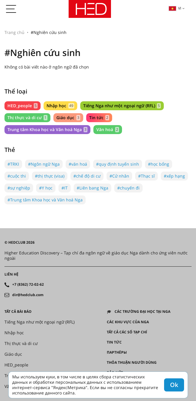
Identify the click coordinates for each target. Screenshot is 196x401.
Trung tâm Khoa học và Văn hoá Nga (47, 129)
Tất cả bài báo (18, 311)
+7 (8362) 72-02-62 (28, 284)
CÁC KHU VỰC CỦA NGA (128, 322)
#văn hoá (78, 164)
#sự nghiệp (18, 188)
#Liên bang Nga (92, 188)
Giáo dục (68, 117)
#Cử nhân (119, 176)
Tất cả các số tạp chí (127, 332)
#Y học (46, 188)
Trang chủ (14, 32)
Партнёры (117, 352)
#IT (64, 188)
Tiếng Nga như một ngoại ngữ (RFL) (122, 105)
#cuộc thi (16, 176)
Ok (174, 385)
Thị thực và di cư (27, 117)
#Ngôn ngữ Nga (44, 164)
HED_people (22, 105)
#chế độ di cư (87, 176)
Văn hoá (107, 129)
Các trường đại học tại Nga (142, 311)
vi (175, 8)
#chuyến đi (128, 188)
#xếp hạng (174, 176)
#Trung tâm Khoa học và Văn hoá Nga (45, 200)
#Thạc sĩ (146, 176)
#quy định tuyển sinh (117, 164)
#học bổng (158, 164)
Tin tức (99, 117)
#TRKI (13, 164)
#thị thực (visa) (49, 176)
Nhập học (60, 105)
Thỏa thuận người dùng (132, 362)
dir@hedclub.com (28, 295)
